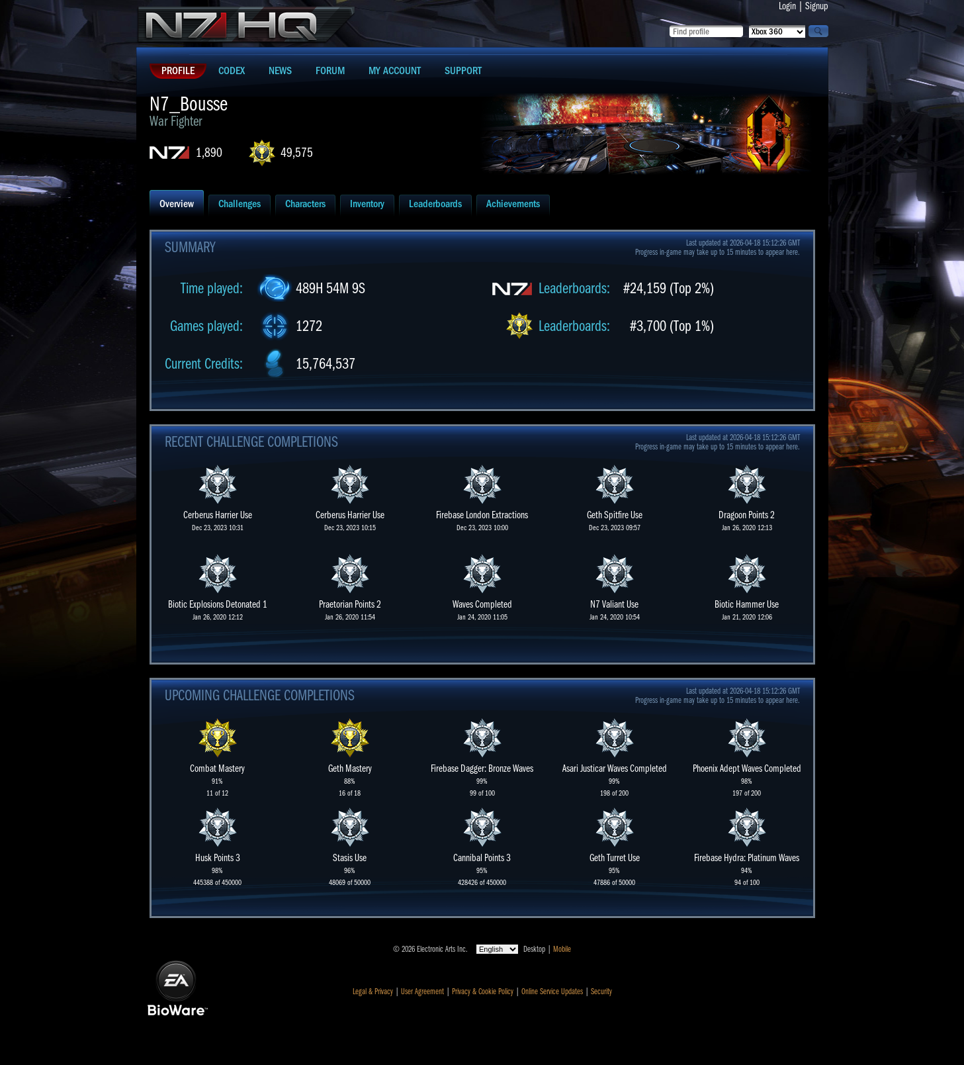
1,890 (209, 152)
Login (787, 6)
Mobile (562, 949)
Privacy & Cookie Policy (482, 991)
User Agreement (422, 991)
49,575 (297, 152)
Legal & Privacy (373, 991)
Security (601, 991)
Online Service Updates (552, 991)
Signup (816, 6)
